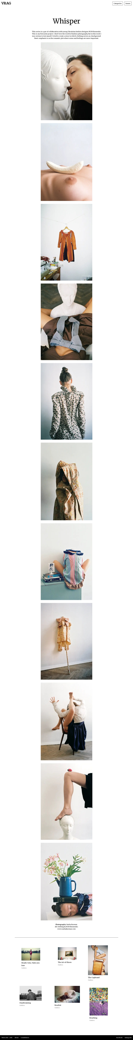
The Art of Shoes (64, 962)
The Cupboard (94, 977)
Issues (128, 3)
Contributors (25, 1037)
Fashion (24, 968)
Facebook (119, 1037)
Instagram (128, 1037)
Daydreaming (25, 1003)
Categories (118, 3)
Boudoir (58, 1005)
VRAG (6, 3)
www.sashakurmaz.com (66, 929)
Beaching (93, 1018)
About (16, 1037)
